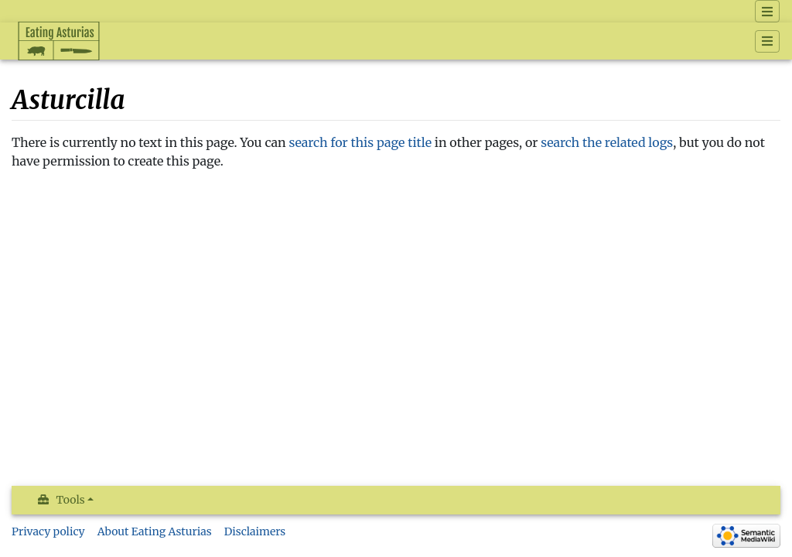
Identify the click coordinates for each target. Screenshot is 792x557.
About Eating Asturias (154, 531)
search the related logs (607, 142)
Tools (70, 500)
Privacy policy (48, 531)
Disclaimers (255, 531)
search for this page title (360, 142)
